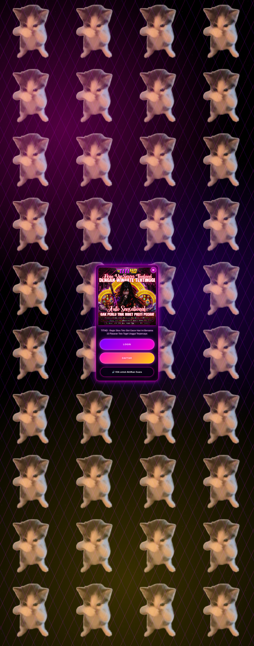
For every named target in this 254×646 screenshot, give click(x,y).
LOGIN (127, 344)
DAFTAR (127, 358)
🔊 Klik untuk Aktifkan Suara (127, 372)
